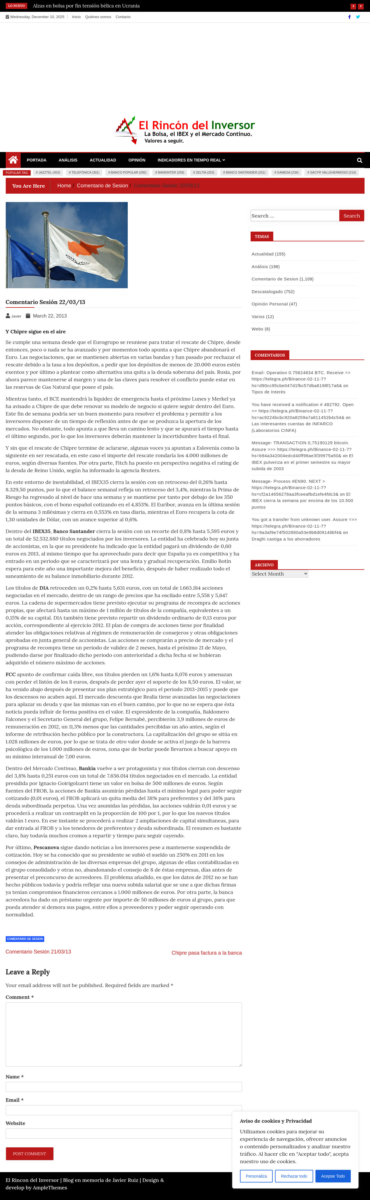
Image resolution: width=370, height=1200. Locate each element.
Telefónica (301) (85, 172)
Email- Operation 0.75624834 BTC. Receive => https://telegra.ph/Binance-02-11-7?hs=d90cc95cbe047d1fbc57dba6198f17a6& (300, 379)
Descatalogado (267, 291)
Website (16, 1123)
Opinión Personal (269, 303)
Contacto (123, 17)
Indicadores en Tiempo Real (189, 160)
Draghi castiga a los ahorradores (285, 538)
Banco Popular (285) (128, 172)
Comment (20, 997)
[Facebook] (350, 17)
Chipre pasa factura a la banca (207, 953)
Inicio (76, 17)
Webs (257, 328)
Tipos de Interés (268, 391)
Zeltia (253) (205, 172)
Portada (37, 160)
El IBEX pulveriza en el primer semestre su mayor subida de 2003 (302, 462)
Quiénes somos (98, 17)
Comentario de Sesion (25, 939)
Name (15, 1076)
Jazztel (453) (49, 172)
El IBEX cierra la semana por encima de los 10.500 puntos (302, 500)
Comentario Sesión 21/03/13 (38, 952)
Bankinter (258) (171, 172)
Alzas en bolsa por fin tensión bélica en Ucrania (86, 6)
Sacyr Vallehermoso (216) (333, 172)
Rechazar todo (294, 1176)
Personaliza (256, 1176)
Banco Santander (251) (246, 172)
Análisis (68, 160)
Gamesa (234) (288, 172)
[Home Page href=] (13, 161)
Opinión (136, 160)
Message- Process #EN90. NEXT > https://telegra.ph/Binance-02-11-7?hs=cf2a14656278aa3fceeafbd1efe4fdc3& (294, 488)
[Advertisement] (185, 66)
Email (15, 1100)
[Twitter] (358, 17)
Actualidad (103, 160)
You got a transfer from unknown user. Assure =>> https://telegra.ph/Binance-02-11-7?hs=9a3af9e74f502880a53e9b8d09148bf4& (304, 526)
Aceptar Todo (333, 1176)
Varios (258, 316)
